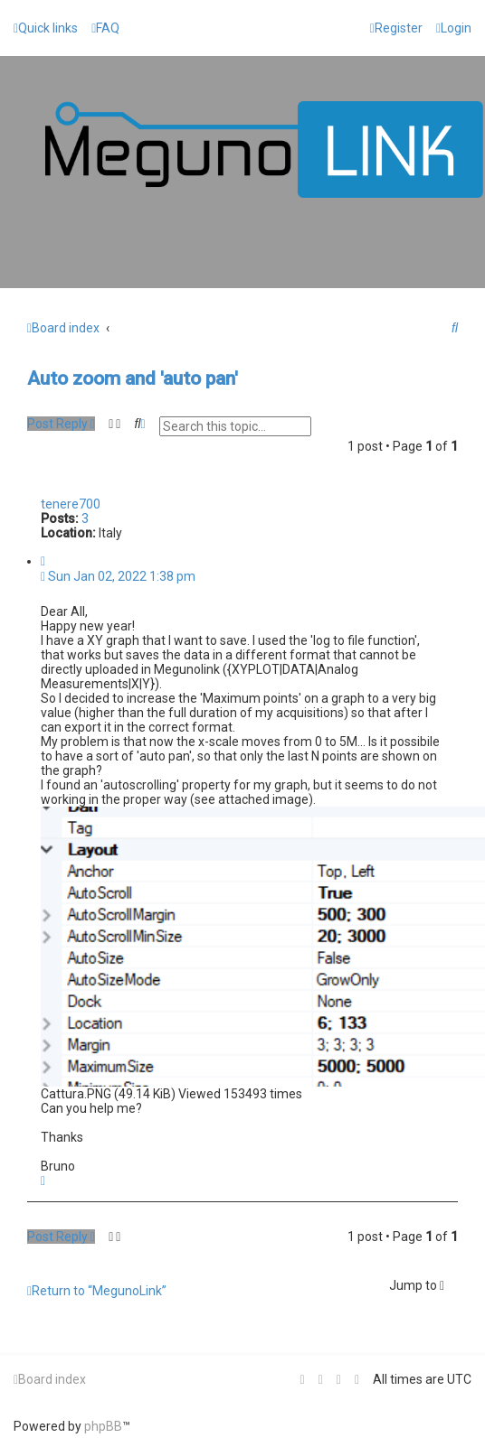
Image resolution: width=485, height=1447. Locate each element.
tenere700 (70, 504)
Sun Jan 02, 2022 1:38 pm (118, 576)
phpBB (103, 1426)
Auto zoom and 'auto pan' (132, 378)
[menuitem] (105, 28)
